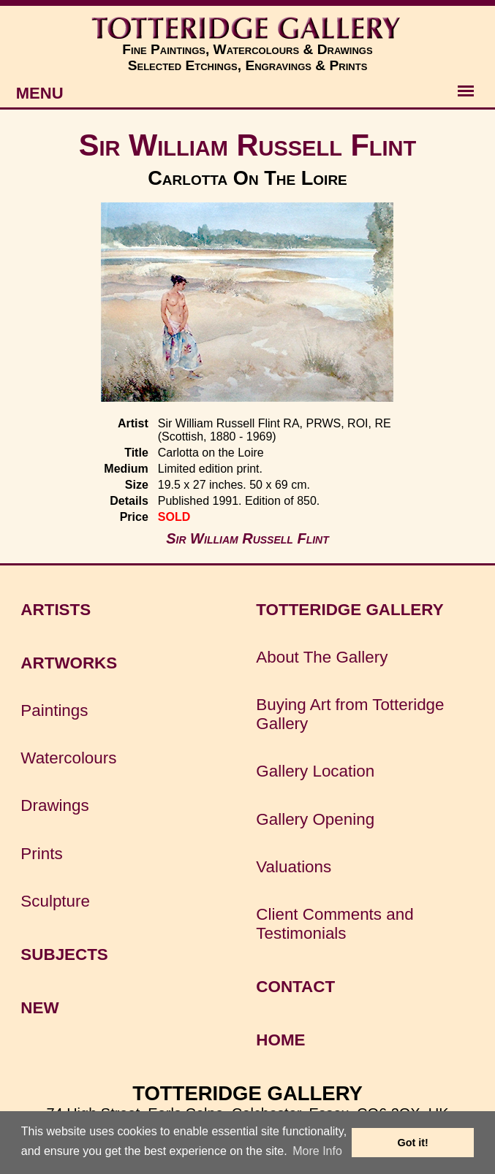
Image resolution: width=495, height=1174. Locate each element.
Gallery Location (315, 771)
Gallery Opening (315, 819)
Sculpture (55, 901)
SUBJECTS (63, 954)
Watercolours (68, 758)
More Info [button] (317, 1151)
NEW (39, 1008)
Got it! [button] (413, 1142)
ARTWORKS (68, 663)
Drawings (54, 805)
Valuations (293, 867)
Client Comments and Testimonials (334, 923)
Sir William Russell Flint (248, 145)
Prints (41, 854)
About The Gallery (322, 657)
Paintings (54, 710)
